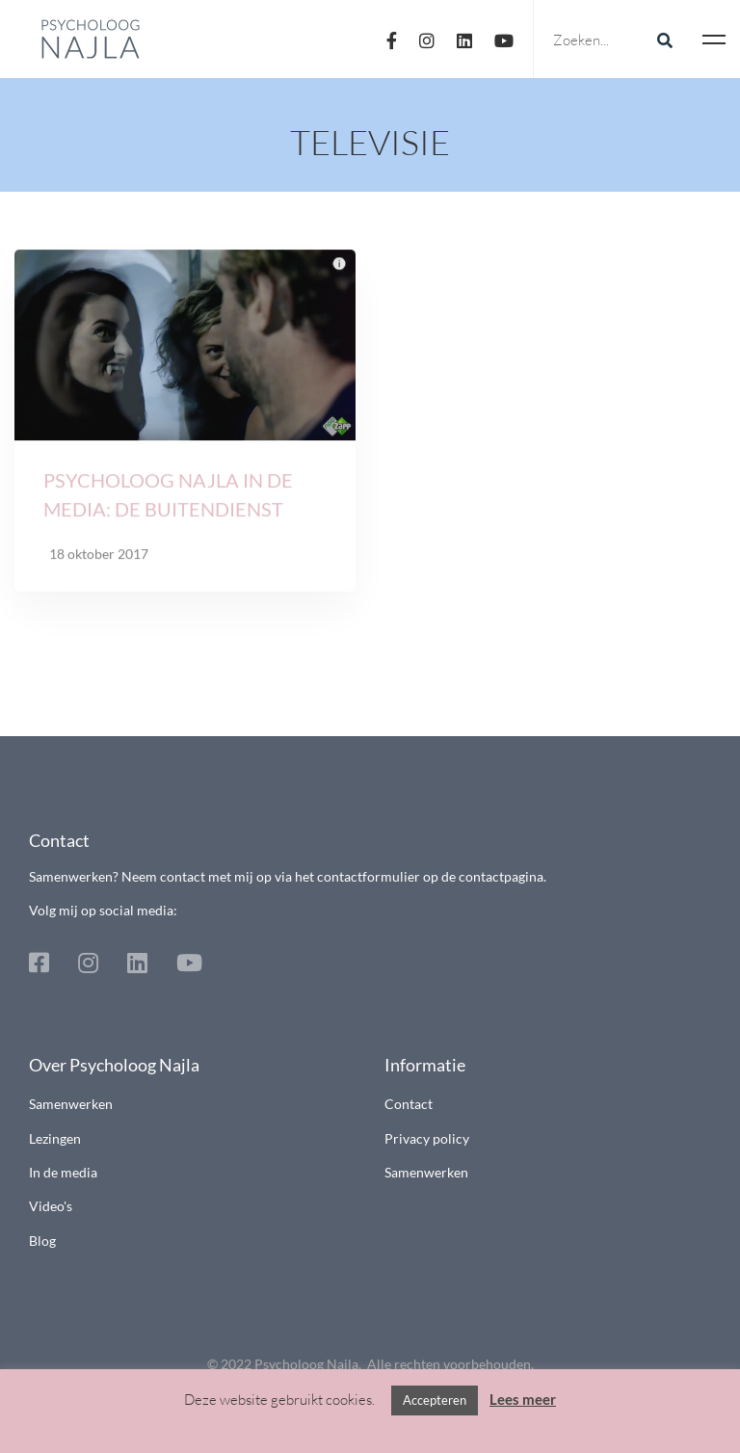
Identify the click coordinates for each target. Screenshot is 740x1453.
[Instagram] (427, 39)
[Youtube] (504, 39)
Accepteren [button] (434, 1400)
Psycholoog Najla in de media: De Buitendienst (168, 499)
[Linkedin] (464, 39)
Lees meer (522, 1399)
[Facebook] (392, 39)
